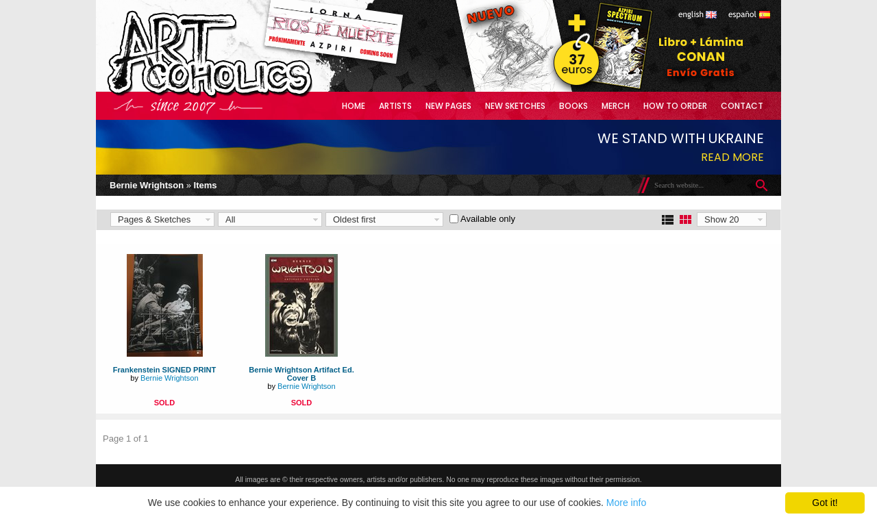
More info (626, 502)
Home (353, 106)
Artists (395, 106)
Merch (616, 106)
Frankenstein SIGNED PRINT (164, 370)
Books (573, 106)
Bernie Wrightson (147, 185)
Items (205, 185)
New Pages (448, 106)
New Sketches (515, 106)
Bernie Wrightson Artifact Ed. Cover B (301, 374)
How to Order (675, 106)
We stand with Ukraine (680, 138)
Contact (742, 106)
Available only (487, 219)
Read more (732, 157)
